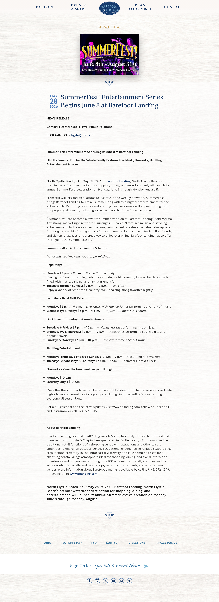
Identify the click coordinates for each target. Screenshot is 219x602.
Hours (46, 543)
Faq (94, 543)
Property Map (71, 543)
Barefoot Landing (118, 181)
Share (109, 82)
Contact (112, 543)
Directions (137, 543)
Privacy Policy (166, 543)
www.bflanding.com (84, 473)
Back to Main (109, 27)
